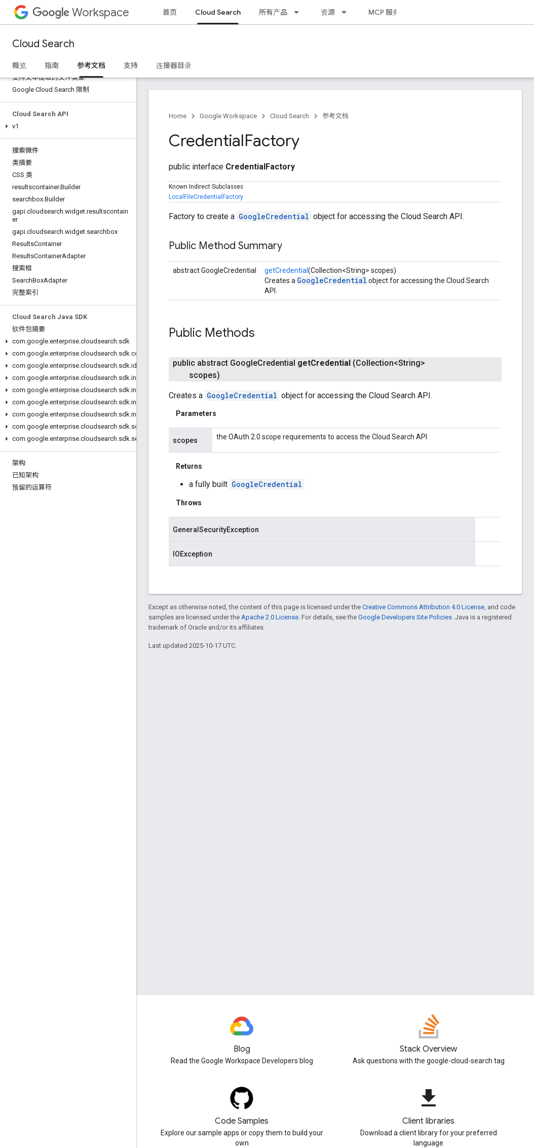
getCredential (286, 270)
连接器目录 (174, 65)
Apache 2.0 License (269, 617)
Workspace (80, 12)
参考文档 (335, 116)
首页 (170, 12)
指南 (52, 65)
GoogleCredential (274, 216)
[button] (66, 126)
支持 (131, 65)
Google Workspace (228, 116)
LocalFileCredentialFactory (206, 196)
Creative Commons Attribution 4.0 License (423, 607)
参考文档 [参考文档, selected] (91, 65)
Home (177, 116)
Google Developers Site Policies (405, 617)
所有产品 (273, 12)
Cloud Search (43, 44)
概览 (19, 65)
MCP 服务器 (387, 12)
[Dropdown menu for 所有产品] (299, 12)
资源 (328, 12)
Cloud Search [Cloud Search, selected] (218, 12)
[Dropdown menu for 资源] (347, 12)
